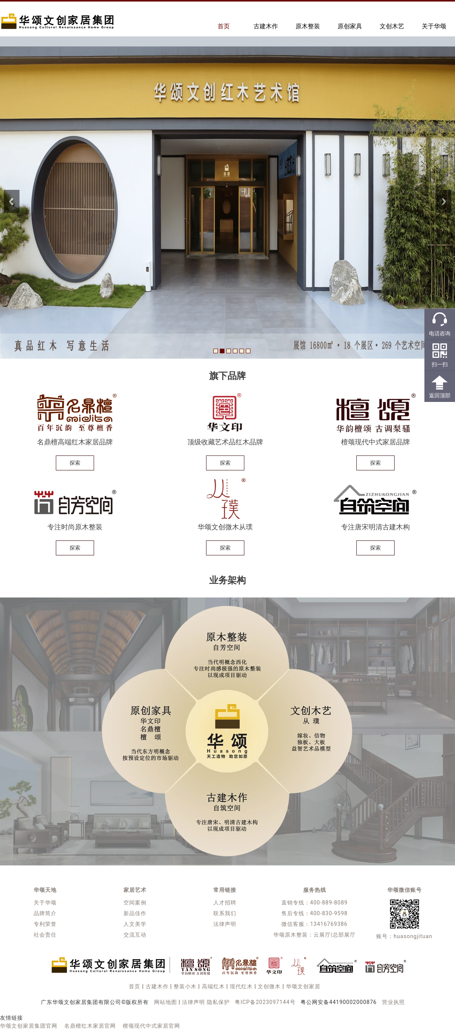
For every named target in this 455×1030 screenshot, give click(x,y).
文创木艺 (392, 26)
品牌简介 (45, 913)
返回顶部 (439, 395)
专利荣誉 (45, 924)
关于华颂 (434, 26)
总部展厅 (344, 935)
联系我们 (224, 913)
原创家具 (350, 26)
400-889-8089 (329, 902)
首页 (224, 26)
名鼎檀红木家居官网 (90, 1026)
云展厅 (322, 935)
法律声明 (224, 924)
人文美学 (134, 924)
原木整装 (308, 26)
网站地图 (165, 1002)
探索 (75, 463)
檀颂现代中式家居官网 (151, 1026)
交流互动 (134, 935)
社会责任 (45, 935)
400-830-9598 (329, 913)
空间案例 (134, 902)
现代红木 (241, 986)
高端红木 (213, 986)
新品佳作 (134, 913)
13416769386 (329, 924)
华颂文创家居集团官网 (28, 1026)
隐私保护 (218, 1002)
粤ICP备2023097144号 (265, 1002)
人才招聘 (224, 902)
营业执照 (393, 1002)
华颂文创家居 (303, 986)
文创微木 (269, 986)
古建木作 (265, 26)
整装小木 (185, 986)
